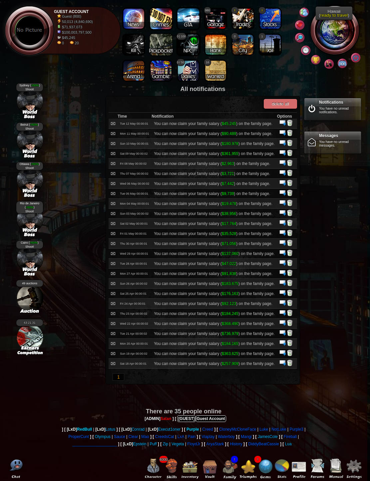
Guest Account (211, 418)
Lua (288, 444)
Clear (133, 436)
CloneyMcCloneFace (237, 429)
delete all (280, 103)
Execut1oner (169, 429)
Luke (263, 429)
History (236, 444)
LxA (181, 436)
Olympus (103, 436)
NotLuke (278, 429)
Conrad (138, 429)
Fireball (290, 436)
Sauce (119, 436)
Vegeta (178, 444)
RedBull (84, 429)
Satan (166, 418)
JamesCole (268, 436)
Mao (145, 436)
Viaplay (207, 436)
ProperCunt (78, 436)
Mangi (246, 436)
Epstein (140, 444)
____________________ (94, 444)
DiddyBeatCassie (263, 444)
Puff (153, 444)
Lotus (110, 429)
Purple (192, 429)
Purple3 (296, 429)
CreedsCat (164, 436)
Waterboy (226, 436)
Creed (207, 429)
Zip (166, 444)
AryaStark (215, 444)
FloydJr (193, 444)
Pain (191, 436)
